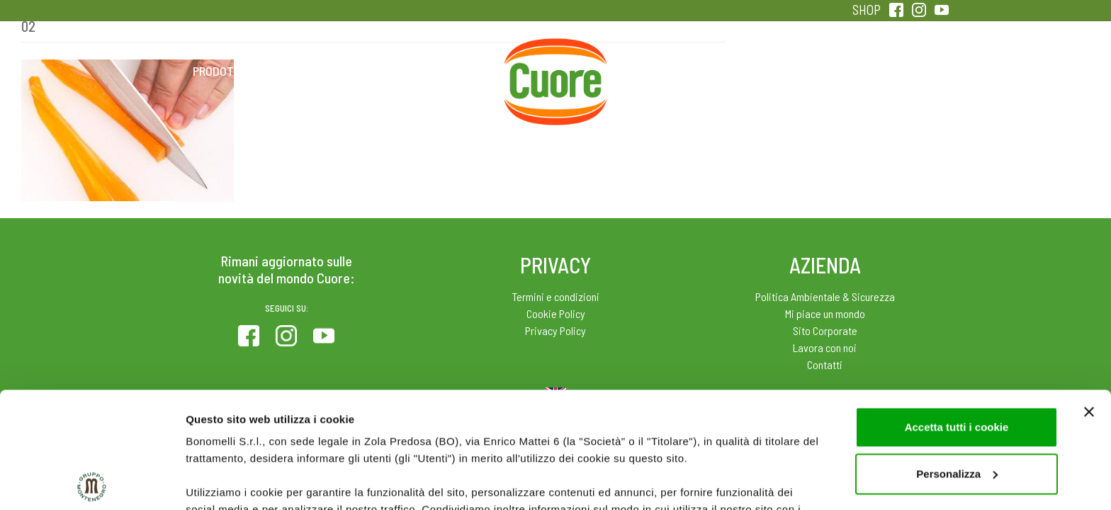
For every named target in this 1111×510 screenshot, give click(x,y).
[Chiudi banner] (1089, 296)
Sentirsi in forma (893, 71)
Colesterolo (330, 71)
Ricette (443, 71)
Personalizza (957, 358)
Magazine (668, 71)
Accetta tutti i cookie (957, 311)
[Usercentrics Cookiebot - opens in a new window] (92, 482)
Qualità (780, 71)
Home (555, 55)
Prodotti (218, 71)
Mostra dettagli (224, 482)
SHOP (866, 9)
